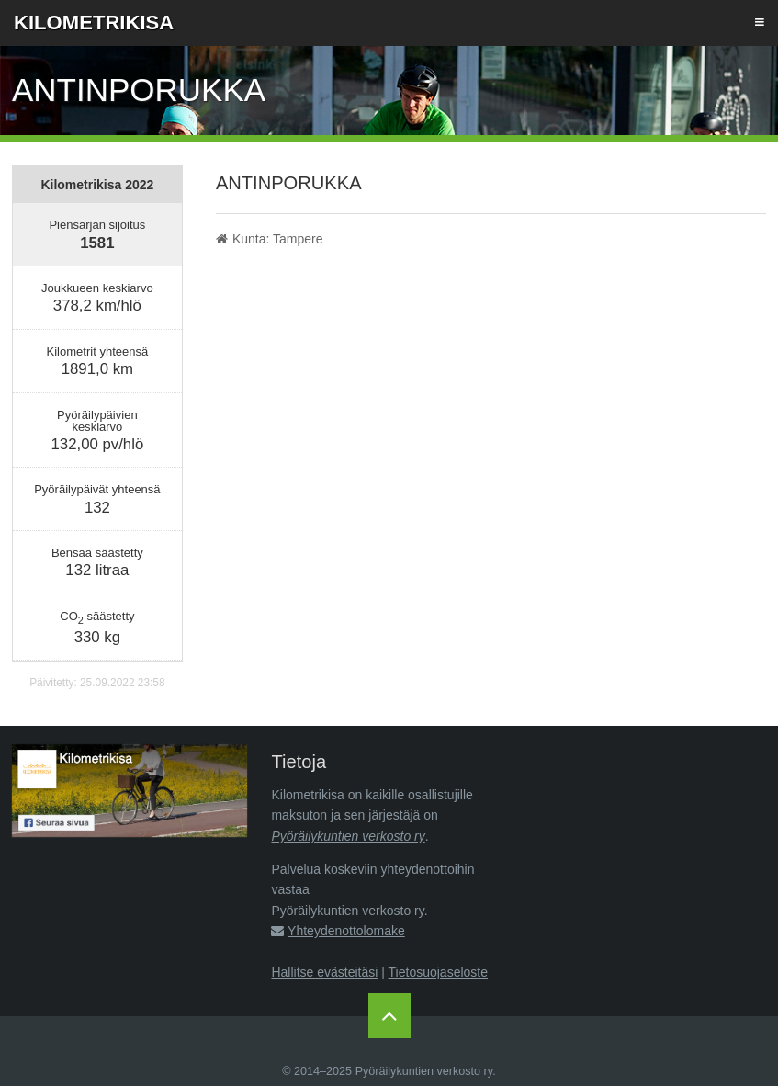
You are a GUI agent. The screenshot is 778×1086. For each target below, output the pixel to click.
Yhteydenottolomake (346, 930)
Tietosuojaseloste (438, 972)
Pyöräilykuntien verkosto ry (347, 836)
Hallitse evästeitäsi (324, 972)
